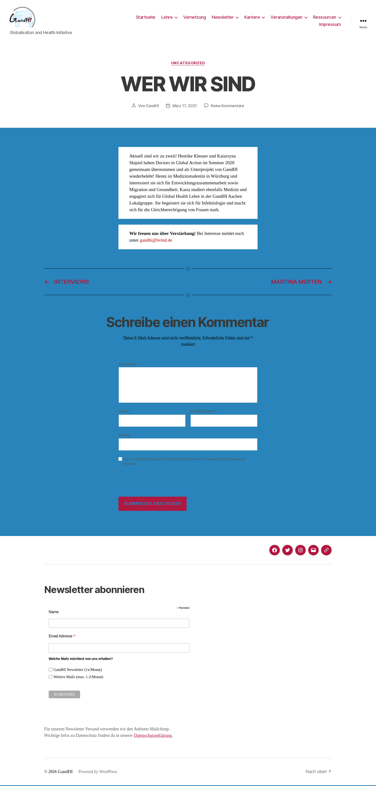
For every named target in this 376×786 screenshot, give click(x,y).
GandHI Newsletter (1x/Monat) (77, 670)
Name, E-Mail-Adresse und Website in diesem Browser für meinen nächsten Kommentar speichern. (184, 462)
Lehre (167, 17)
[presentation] (154, 485)
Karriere (252, 17)
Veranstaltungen (286, 17)
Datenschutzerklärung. (153, 736)
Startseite (145, 17)
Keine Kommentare (227, 106)
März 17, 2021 (184, 106)
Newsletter (223, 17)
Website (124, 436)
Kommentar (128, 364)
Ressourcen (324, 17)
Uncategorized (188, 64)
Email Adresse (62, 637)
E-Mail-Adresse (203, 412)
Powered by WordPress (97, 772)
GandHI (152, 106)
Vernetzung (194, 17)
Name (124, 412)
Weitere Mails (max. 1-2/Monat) (78, 677)
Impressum (330, 24)
